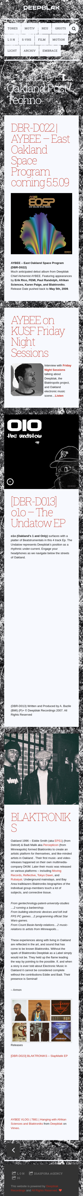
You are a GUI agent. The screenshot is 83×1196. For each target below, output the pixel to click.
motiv (30, 28)
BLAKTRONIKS (40, 822)
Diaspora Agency (48, 1173)
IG (18, 1178)
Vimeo (15, 1128)
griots (60, 28)
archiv (30, 51)
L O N (11, 40)
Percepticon (50, 845)
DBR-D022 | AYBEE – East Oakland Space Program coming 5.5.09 (40, 154)
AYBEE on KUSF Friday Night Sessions (38, 336)
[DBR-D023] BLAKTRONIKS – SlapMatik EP (39, 1056)
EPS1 (58, 840)
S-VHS (26, 40)
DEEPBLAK (41, 7)
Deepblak (56, 1123)
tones (13, 28)
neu (45, 28)
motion (58, 40)
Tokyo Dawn (45, 875)
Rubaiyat (16, 879)
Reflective (29, 875)
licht (12, 51)
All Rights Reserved (44, 1190)
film (42, 40)
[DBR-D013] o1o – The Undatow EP (38, 512)
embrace (50, 51)
